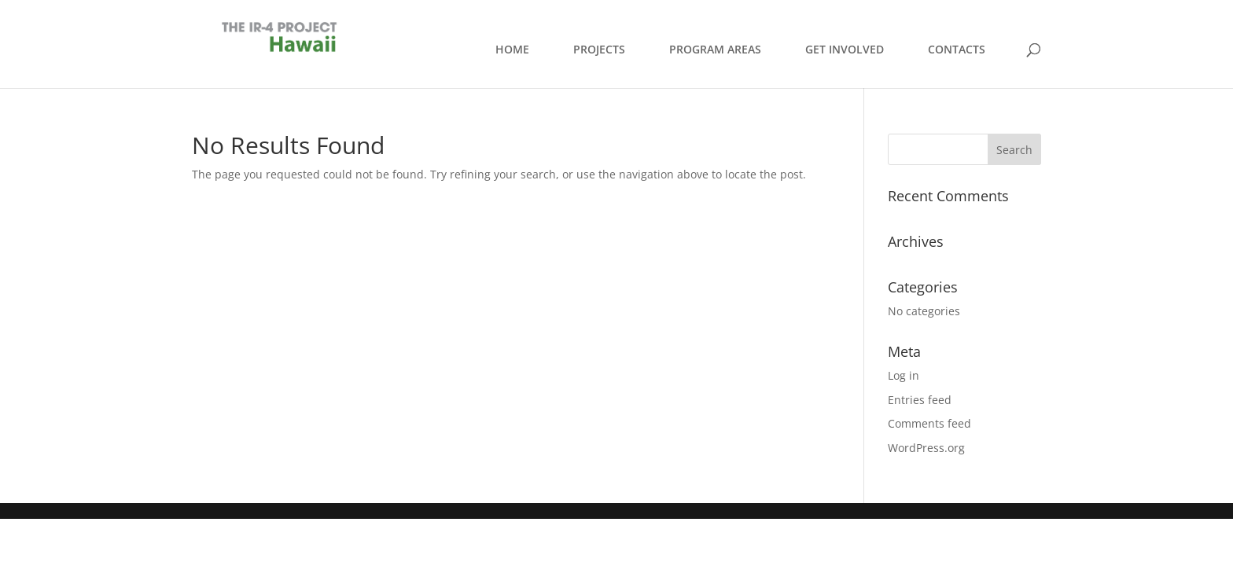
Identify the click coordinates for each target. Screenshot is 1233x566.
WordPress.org (926, 447)
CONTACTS (956, 49)
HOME (512, 49)
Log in (903, 375)
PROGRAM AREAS (715, 49)
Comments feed (929, 423)
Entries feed (919, 399)
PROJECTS (599, 49)
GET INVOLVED (844, 49)
